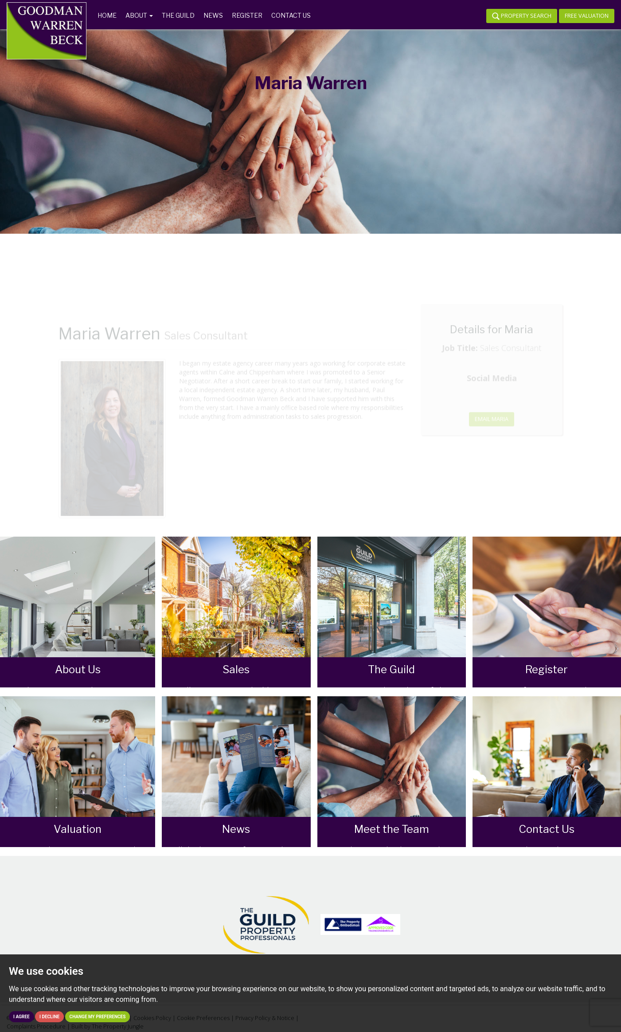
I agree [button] (21, 1016)
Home (107, 15)
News (213, 15)
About (139, 15)
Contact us (291, 15)
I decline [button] (49, 1016)
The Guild (178, 15)
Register (247, 15)
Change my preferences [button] (98, 1016)
